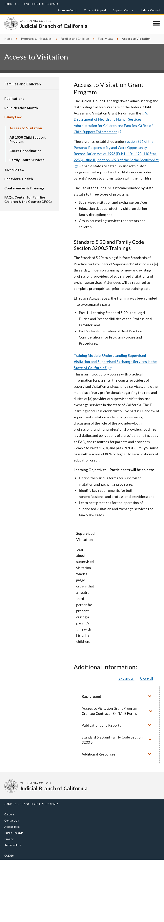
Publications (14, 94)
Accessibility (12, 822)
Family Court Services (27, 155)
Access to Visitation (26, 123)
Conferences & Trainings (24, 184)
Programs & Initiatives (36, 34)
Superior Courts (123, 10)
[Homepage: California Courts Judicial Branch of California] (9, 22)
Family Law (105, 34)
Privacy (8, 834)
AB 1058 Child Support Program (28, 135)
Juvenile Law (14, 165)
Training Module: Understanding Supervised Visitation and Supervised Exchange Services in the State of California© (115, 357)
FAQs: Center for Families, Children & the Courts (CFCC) (28, 195)
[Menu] (156, 23)
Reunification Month (21, 103)
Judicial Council (150, 10)
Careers (9, 809)
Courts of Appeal (95, 10)
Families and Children (74, 34)
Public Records (13, 828)
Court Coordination (26, 146)
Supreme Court (67, 10)
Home (8, 34)
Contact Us (11, 816)
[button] (116, 692)
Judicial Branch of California (31, 4)
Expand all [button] (126, 673)
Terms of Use (12, 840)
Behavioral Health (18, 174)
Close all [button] (146, 673)
